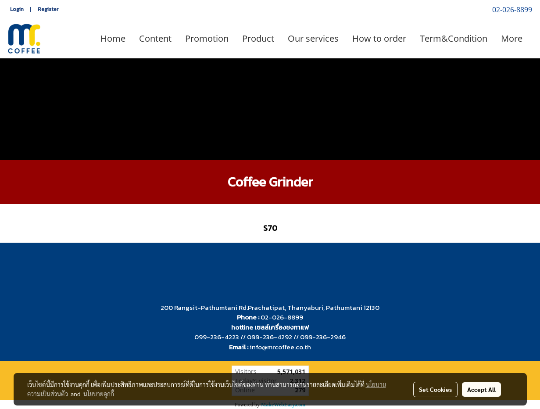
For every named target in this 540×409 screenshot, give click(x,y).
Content (155, 38)
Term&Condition (453, 38)
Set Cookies (435, 389)
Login (17, 9)
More (511, 38)
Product (258, 38)
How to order (379, 38)
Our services (313, 38)
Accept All (481, 389)
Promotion (207, 38)
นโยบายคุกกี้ (98, 394)
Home (112, 38)
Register (48, 9)
